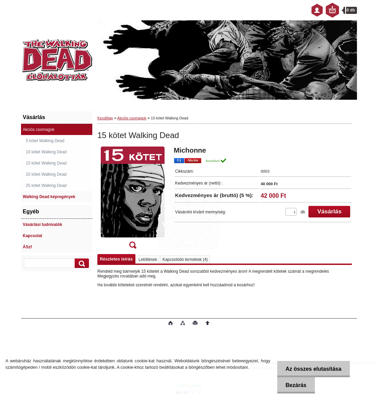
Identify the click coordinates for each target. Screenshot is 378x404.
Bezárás (296, 385)
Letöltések (147, 259)
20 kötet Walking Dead (46, 174)
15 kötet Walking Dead (46, 163)
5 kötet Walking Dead (45, 140)
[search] (80, 263)
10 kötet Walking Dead (46, 152)
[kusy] (291, 212)
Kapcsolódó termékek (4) (185, 259)
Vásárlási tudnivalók (42, 224)
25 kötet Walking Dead (46, 185)
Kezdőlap (105, 118)
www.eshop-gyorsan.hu (75, 323)
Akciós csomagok (38, 129)
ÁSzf (27, 247)
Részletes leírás (116, 259)
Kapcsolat (32, 235)
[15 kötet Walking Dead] (132, 200)
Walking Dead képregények (49, 196)
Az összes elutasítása (314, 369)
